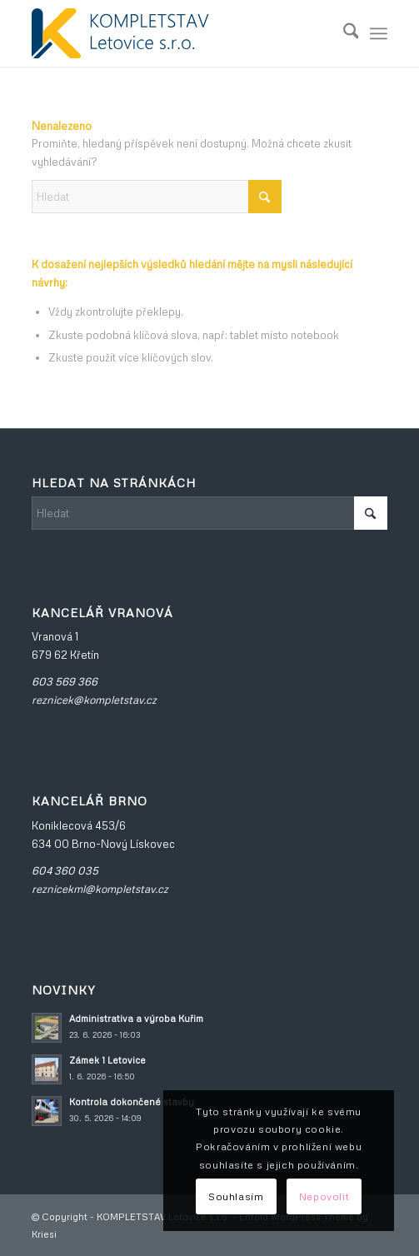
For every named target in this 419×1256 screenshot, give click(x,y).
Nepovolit (324, 1196)
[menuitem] (343, 33)
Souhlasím (235, 1196)
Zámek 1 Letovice (107, 1059)
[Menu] (378, 33)
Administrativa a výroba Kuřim (136, 1018)
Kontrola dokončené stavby (131, 1101)
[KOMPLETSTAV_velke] (174, 33)
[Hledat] (343, 33)
